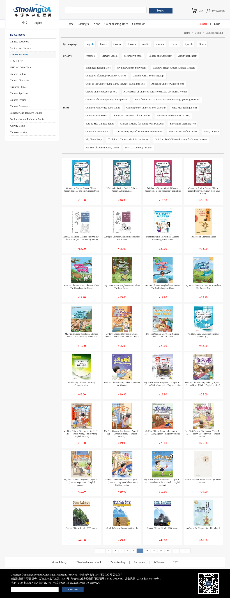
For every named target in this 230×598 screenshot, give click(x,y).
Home (69, 23)
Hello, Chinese (211, 131)
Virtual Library (59, 562)
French (103, 44)
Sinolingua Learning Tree (183, 123)
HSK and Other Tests (20, 67)
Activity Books (17, 125)
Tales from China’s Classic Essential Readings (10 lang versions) (167, 99)
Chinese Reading (19, 54)
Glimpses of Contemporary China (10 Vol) (107, 99)
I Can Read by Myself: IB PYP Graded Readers (138, 131)
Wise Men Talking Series (184, 107)
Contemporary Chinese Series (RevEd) (145, 107)
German (117, 44)
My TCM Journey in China (138, 147)
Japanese (159, 44)
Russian (132, 44)
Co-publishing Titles (116, 23)
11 (147, 550)
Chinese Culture (18, 74)
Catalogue (83, 23)
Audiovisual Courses (20, 48)
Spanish (188, 44)
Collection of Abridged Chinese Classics (106, 75)
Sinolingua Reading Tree (98, 67)
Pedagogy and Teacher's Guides (26, 113)
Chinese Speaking (19, 93)
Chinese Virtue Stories (97, 131)
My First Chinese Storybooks (132, 67)
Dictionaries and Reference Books (27, 119)
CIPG (175, 562)
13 (161, 550)
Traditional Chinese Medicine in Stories (128, 139)
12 (154, 550)
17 (176, 550)
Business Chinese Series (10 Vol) (173, 115)
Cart (201, 10)
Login (217, 23)
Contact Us (138, 23)
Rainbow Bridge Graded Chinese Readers (174, 67)
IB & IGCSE (16, 61)
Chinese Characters (19, 80)
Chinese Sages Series (96, 115)
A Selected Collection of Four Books (131, 115)
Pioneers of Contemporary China (102, 147)
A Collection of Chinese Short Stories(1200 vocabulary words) (155, 91)
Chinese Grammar (19, 106)
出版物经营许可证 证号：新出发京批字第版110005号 (40, 578)
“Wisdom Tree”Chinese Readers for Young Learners (181, 139)
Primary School (110, 56)
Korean (174, 44)
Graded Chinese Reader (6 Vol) (101, 91)
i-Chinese (159, 562)
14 (168, 550)
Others (202, 44)
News (97, 23)
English (38, 22)
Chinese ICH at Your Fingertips (149, 75)
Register (203, 23)
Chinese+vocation (19, 132)
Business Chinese (18, 87)
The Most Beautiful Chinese (183, 131)
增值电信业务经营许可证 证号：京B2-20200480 (97, 578)
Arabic (145, 44)
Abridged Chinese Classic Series (167, 83)
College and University (160, 56)
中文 (25, 22)
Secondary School (133, 56)
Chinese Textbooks (19, 41)
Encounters (139, 562)
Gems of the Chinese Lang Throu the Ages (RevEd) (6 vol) (115, 83)
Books (198, 32)
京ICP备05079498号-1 (149, 578)
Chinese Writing (18, 100)
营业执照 (130, 578)
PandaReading (117, 562)
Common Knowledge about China (103, 107)
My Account (218, 10)
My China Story (94, 139)
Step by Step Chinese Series (100, 123)
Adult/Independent (187, 56)
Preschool (90, 56)
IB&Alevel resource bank (89, 562)
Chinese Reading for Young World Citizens (142, 123)
